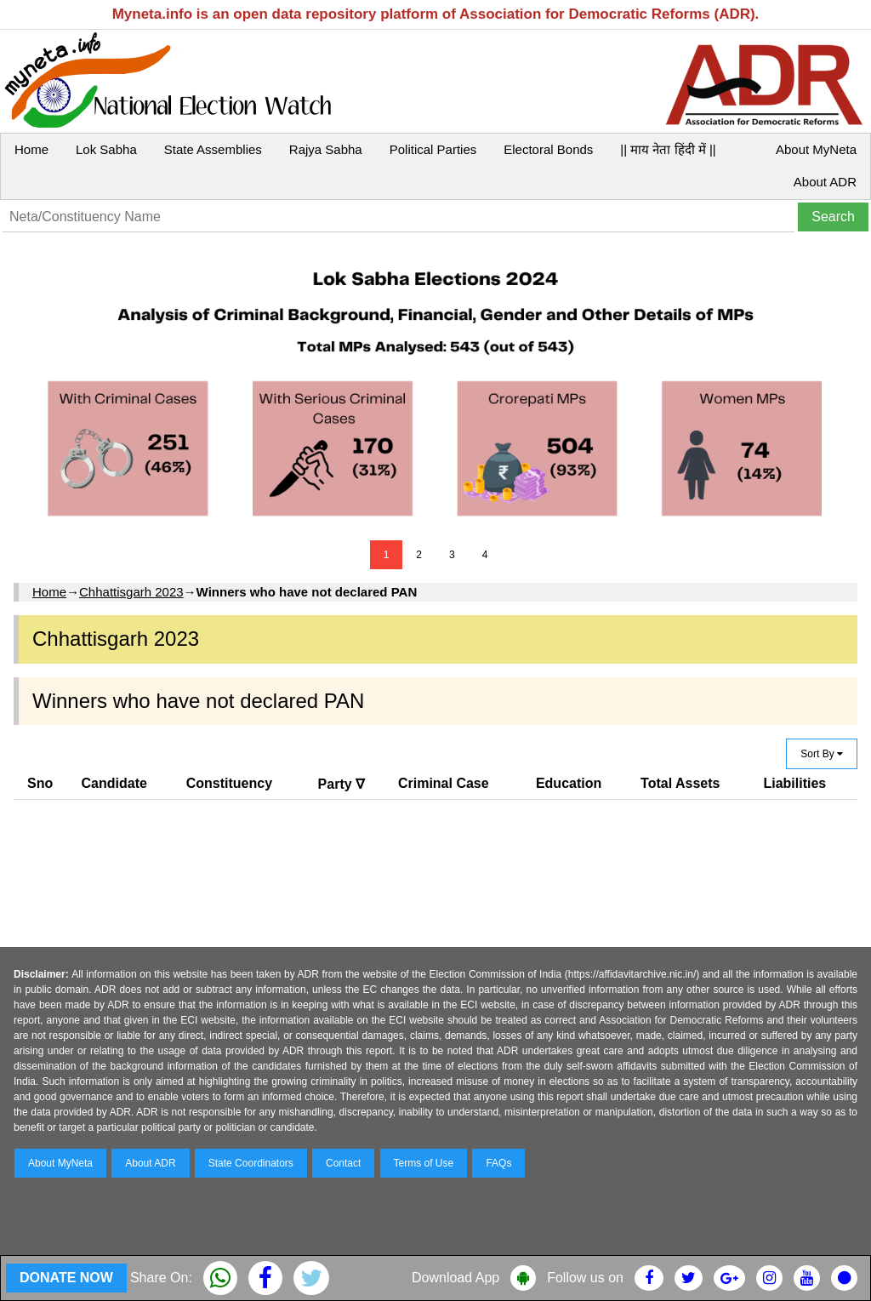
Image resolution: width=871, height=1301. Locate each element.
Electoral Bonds (548, 149)
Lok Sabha (106, 149)
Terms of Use (424, 1163)
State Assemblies (213, 149)
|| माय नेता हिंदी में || (667, 149)
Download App (455, 1277)
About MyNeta (816, 149)
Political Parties (433, 149)
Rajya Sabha (325, 149)
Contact (343, 1163)
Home (31, 149)
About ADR (825, 181)
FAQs (498, 1163)
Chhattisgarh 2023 (131, 592)
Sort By (821, 754)
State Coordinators (250, 1163)
